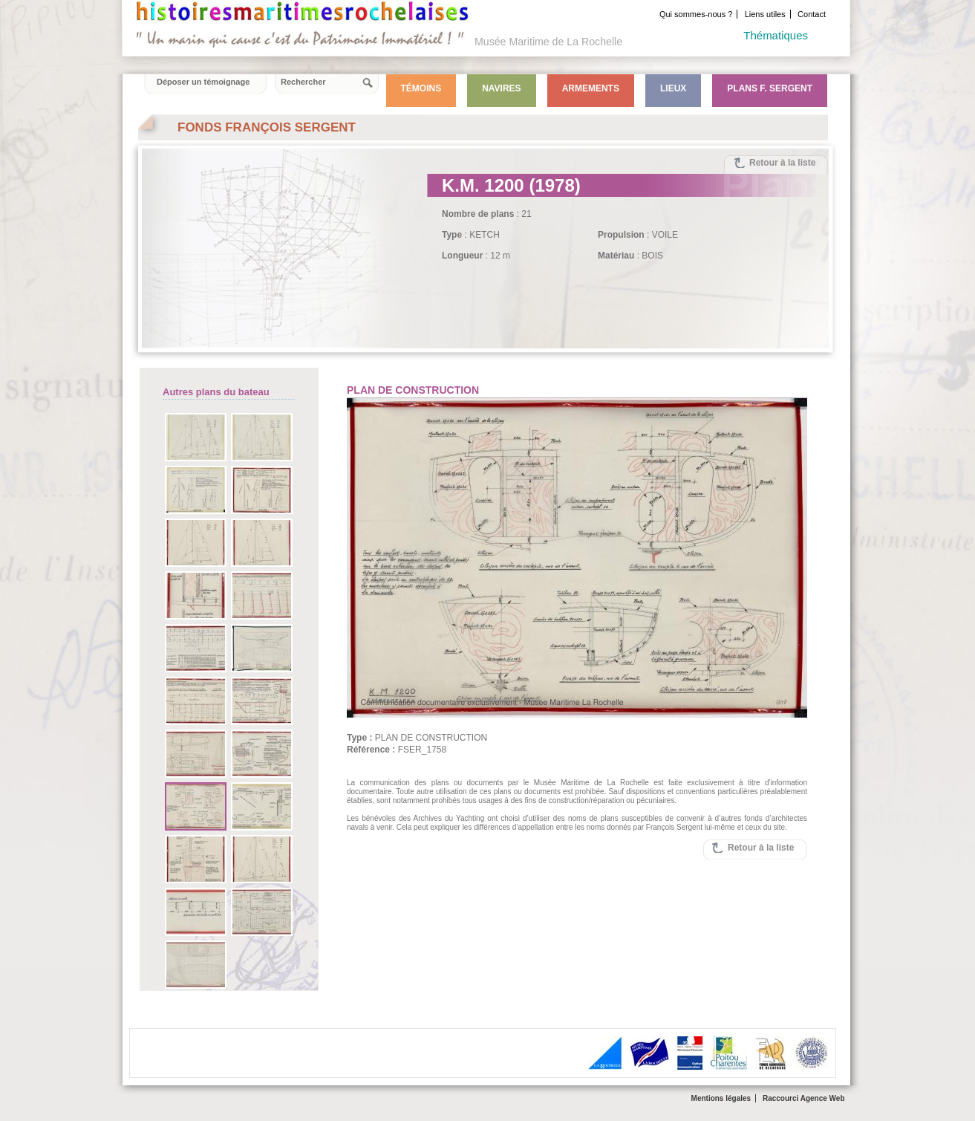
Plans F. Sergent (769, 88)
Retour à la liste (782, 162)
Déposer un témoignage (203, 81)
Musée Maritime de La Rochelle (548, 42)
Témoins (421, 88)
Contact (812, 14)
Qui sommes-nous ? (695, 14)
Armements (590, 88)
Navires (501, 88)
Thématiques (775, 35)
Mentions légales (721, 1098)
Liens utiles (765, 14)
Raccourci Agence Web (804, 1098)
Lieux (673, 88)
